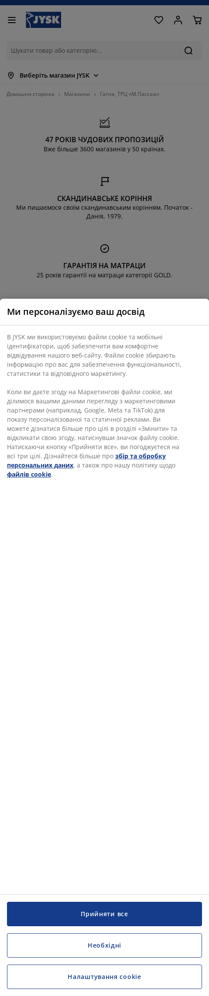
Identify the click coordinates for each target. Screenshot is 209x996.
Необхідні (104, 945)
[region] (104, 647)
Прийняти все (104, 914)
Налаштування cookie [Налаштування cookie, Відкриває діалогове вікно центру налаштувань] (104, 976)
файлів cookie (29, 474)
